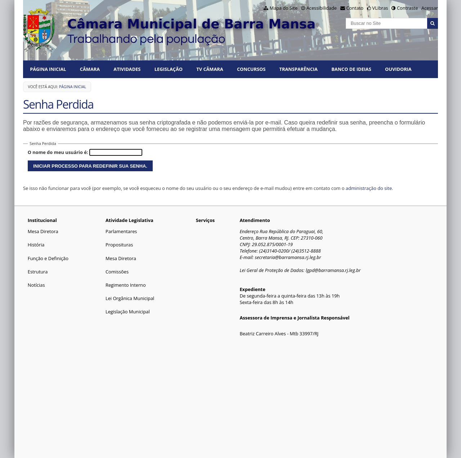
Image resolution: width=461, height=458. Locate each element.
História (36, 244)
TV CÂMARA (209, 69)
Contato (355, 8)
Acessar (429, 8)
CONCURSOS (251, 69)
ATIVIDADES (126, 69)
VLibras (380, 8)
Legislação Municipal (128, 311)
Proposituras (119, 244)
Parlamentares (121, 231)
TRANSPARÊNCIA (298, 69)
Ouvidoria (398, 69)
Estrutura (38, 271)
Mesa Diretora (43, 231)
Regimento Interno (126, 285)
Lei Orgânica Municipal (130, 298)
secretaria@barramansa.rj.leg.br (288, 257)
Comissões (117, 271)
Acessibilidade (321, 8)
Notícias (36, 285)
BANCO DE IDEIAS (351, 69)
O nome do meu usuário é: (58, 152)
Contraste (407, 8)
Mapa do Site (283, 8)
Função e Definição (48, 258)
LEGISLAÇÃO (169, 69)
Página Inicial (48, 69)
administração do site (369, 188)
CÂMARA (90, 69)
